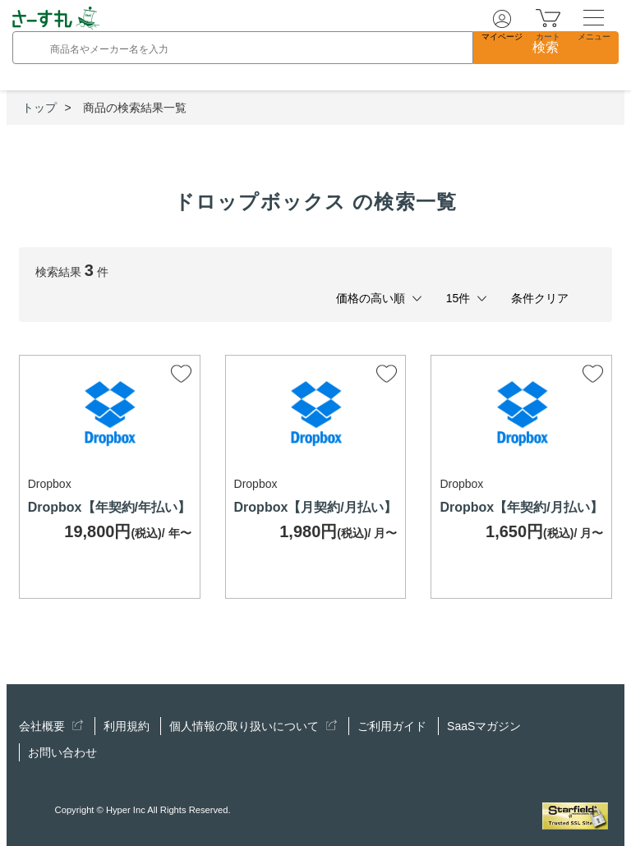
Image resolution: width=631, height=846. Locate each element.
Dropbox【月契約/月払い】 (315, 507)
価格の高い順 (370, 298)
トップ (39, 107)
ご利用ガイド (391, 726)
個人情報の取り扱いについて (253, 726)
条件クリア (540, 298)
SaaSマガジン (484, 726)
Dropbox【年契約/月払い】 (521, 507)
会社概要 (51, 726)
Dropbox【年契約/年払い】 (109, 507)
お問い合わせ (62, 752)
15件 (458, 298)
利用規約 (127, 726)
